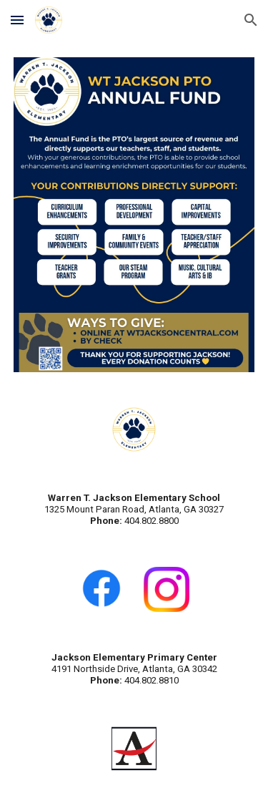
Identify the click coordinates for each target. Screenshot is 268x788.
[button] (17, 19)
